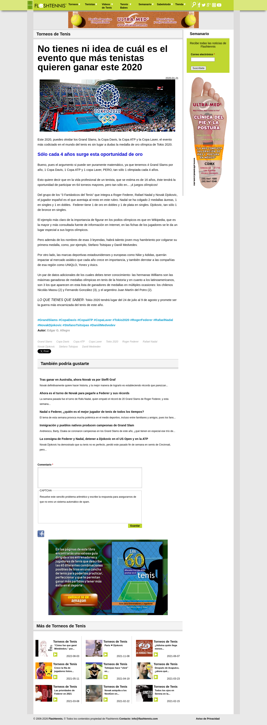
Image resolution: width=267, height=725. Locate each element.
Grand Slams (45, 341)
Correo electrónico (203, 54)
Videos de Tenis (107, 6)
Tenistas (90, 4)
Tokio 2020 (112, 341)
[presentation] (71, 512)
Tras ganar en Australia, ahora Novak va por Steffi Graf (78, 379)
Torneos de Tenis (65, 641)
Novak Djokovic (46, 346)
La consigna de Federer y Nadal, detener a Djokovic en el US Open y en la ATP (94, 439)
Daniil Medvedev (91, 346)
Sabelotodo (163, 4)
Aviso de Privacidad (208, 718)
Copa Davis (62, 341)
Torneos (73, 4)
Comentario (45, 464)
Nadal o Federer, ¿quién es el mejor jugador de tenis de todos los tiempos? (92, 411)
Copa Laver (95, 341)
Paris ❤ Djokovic (114, 645)
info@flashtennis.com (145, 718)
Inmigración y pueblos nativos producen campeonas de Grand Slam (87, 425)
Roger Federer (130, 341)
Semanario (145, 4)
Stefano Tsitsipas (68, 346)
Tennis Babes (124, 6)
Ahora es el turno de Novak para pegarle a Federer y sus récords (84, 393)
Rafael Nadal (150, 341)
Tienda (179, 4)
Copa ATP (79, 341)
